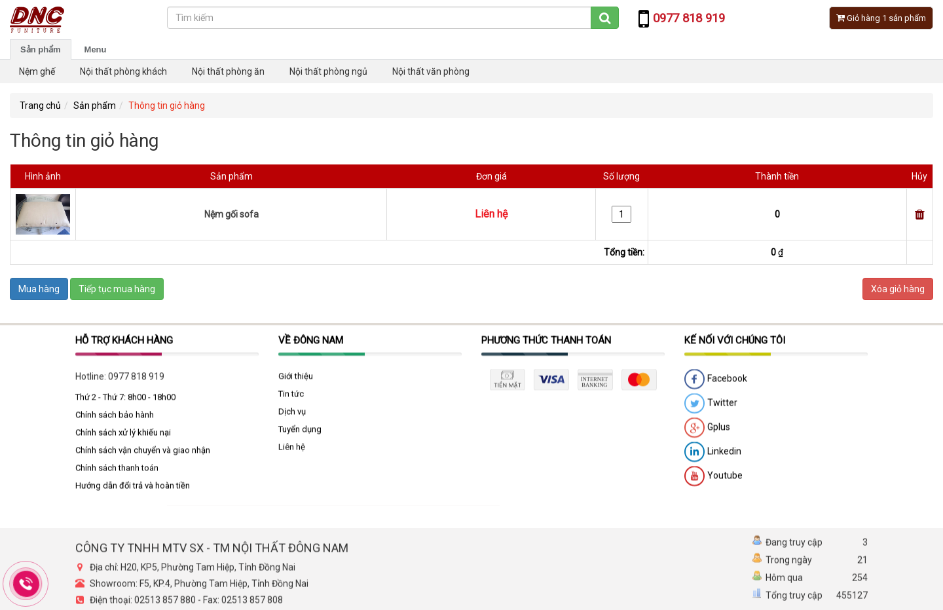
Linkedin (712, 456)
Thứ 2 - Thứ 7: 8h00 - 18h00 (125, 401)
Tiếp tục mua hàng (117, 289)
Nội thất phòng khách (123, 71)
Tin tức (291, 397)
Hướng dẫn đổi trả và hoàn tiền (132, 489)
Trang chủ (40, 105)
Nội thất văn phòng (431, 71)
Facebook (715, 383)
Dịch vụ (292, 415)
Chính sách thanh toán (116, 471)
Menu (95, 49)
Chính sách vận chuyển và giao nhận (142, 454)
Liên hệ (291, 450)
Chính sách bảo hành (114, 418)
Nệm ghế (37, 71)
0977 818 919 (136, 380)
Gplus (707, 431)
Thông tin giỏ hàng (166, 105)
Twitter (710, 407)
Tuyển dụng (300, 433)
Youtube (713, 480)
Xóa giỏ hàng (898, 289)
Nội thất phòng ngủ (328, 71)
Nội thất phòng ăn (228, 71)
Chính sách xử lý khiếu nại (123, 436)
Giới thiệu (295, 380)
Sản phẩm (40, 49)
